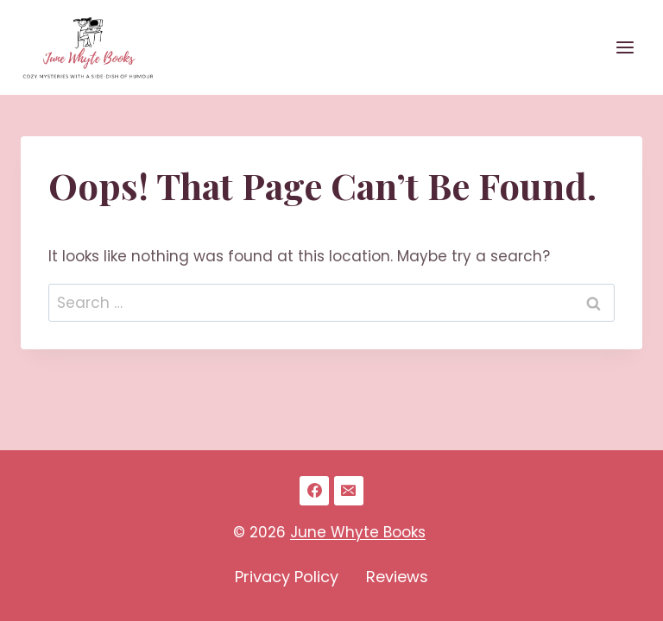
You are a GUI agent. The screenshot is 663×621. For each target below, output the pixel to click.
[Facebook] (314, 490)
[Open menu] (624, 47)
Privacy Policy (286, 576)
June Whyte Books (358, 532)
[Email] (348, 490)
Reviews (397, 576)
